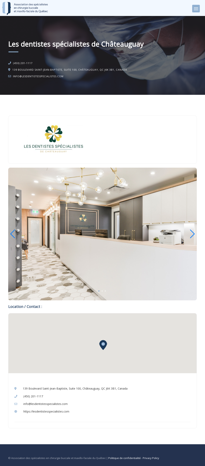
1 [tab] (98, 291)
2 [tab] (102, 291)
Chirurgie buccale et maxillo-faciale (47, 105)
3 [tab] (105, 291)
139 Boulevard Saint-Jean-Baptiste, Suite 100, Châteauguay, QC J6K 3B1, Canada (69, 69)
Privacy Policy (151, 458)
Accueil (16, 105)
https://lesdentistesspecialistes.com (46, 411)
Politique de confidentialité (124, 458)
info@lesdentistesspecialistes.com (38, 76)
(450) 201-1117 (23, 63)
